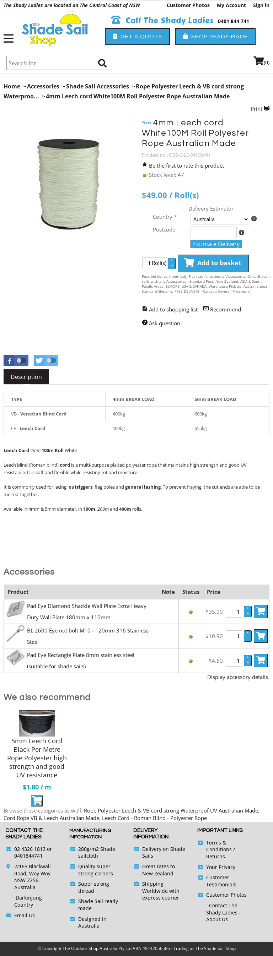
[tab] (26, 376)
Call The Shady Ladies (162, 21)
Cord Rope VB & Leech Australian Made (51, 817)
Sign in (261, 5)
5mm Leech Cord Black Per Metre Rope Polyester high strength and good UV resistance (37, 758)
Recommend (225, 309)
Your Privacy (220, 867)
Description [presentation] (26, 377)
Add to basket (212, 263)
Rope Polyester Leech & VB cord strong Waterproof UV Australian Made (171, 810)
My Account (231, 5)
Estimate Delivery (216, 244)
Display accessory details (237, 676)
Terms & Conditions (219, 846)
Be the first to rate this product (186, 165)
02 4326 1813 (30, 849)
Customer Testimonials (221, 881)
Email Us (24, 915)
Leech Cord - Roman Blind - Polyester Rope (154, 817)
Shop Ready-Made (215, 36)
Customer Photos (188, 5)
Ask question (164, 323)
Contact (219, 905)
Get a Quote (137, 36)
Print (256, 108)
